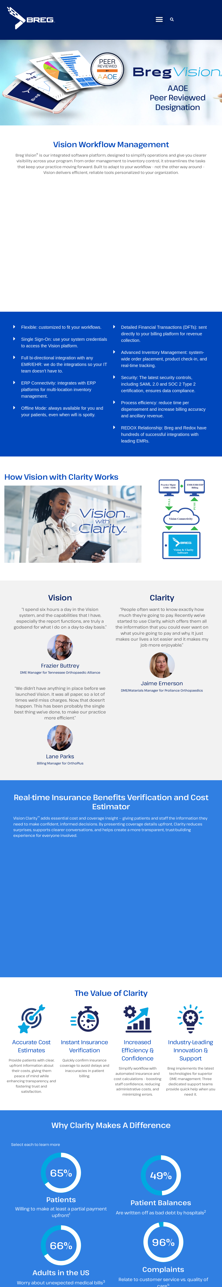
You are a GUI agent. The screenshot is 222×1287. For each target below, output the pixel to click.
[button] (159, 19)
